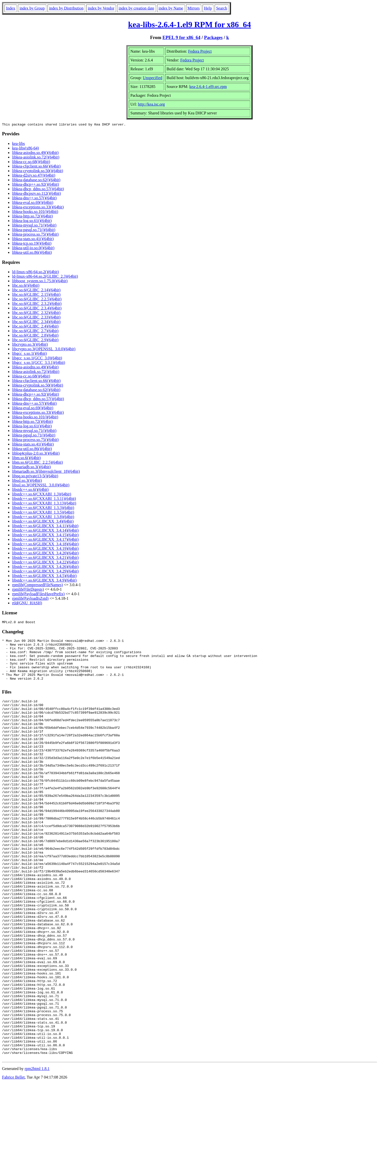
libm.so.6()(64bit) (26, 458)
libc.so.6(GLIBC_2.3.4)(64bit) (36, 309)
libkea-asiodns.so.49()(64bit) (35, 153)
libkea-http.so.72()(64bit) (32, 217)
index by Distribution (66, 8)
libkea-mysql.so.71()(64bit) (34, 226)
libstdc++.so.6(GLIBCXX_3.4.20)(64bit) (45, 554)
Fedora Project (200, 51)
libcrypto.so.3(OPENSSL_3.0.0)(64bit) (43, 350)
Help (208, 8)
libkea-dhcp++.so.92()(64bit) (35, 185)
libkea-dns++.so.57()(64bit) (34, 199)
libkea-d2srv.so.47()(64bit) (33, 176)
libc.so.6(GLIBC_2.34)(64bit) (36, 322)
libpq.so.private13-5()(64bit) (35, 477)
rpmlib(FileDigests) (28, 590)
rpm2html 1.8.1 (37, 1151)
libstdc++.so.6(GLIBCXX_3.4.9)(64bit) (44, 581)
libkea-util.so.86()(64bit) (32, 253)
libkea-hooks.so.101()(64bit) (35, 212)
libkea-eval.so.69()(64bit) (32, 203)
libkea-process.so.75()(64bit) (35, 235)
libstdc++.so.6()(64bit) (30, 490)
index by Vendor (101, 8)
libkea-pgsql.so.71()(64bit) (33, 230)
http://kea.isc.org (151, 104)
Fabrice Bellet (13, 1159)
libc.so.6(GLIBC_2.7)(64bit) (35, 331)
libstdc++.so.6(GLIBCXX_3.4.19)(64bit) (45, 549)
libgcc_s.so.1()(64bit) (29, 354)
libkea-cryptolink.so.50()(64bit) (37, 171)
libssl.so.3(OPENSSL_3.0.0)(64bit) (40, 486)
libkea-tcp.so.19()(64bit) (31, 244)
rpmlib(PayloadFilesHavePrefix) (38, 594)
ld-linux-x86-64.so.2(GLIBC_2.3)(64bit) (45, 277)
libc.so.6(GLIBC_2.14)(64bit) (36, 291)
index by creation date (136, 8)
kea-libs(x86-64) (25, 149)
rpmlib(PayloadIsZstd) (30, 599)
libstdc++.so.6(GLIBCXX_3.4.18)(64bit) (45, 545)
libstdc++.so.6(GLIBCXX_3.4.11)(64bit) (45, 526)
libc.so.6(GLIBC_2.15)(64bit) (36, 295)
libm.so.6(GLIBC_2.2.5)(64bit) (37, 463)
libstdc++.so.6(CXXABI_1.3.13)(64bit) (44, 504)
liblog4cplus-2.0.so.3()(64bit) (36, 454)
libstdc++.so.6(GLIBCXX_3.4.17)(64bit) (45, 540)
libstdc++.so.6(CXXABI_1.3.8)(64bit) (43, 517)
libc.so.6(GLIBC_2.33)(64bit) (36, 318)
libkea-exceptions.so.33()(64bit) (38, 208)
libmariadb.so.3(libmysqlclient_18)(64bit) (46, 472)
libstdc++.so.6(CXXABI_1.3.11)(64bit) (44, 499)
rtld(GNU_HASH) (27, 604)
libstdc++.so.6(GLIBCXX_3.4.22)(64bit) (45, 563)
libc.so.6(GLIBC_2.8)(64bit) (35, 336)
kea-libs (18, 144)
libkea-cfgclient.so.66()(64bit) (36, 167)
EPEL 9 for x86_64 (181, 37)
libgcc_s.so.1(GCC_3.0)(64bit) (37, 359)
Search (221, 8)
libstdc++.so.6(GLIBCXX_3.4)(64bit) (42, 522)
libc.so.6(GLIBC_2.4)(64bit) (35, 327)
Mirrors (193, 8)
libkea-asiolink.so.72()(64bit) (35, 158)
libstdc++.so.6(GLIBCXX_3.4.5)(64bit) (44, 576)
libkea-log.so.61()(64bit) (32, 221)
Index (10, 8)
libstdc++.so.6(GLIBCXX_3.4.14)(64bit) (45, 531)
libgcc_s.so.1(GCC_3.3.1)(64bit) (38, 363)
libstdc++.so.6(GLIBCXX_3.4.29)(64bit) (45, 572)
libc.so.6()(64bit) (25, 286)
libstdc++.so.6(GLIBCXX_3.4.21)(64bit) (45, 558)
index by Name (171, 8)
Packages (213, 37)
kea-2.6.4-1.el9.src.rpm (208, 86)
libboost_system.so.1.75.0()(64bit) (39, 281)
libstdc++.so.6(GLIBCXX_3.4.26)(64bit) (45, 567)
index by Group (32, 8)
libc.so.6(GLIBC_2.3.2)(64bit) (36, 304)
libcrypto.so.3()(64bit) (30, 345)
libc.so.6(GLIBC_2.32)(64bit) (36, 313)
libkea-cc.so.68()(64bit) (31, 162)
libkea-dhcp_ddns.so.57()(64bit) (38, 189)
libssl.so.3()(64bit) (27, 481)
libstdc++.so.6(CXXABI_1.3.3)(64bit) (43, 508)
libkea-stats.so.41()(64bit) (33, 239)
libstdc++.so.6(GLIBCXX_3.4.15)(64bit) (45, 535)
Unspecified (152, 78)
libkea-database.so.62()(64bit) (36, 180)
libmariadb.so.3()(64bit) (31, 467)
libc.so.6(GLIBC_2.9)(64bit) (35, 340)
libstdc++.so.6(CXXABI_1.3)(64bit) (41, 495)
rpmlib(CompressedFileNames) (37, 585)
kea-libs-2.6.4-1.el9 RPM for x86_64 (189, 24)
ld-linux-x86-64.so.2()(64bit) (35, 272)
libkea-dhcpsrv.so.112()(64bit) (36, 194)
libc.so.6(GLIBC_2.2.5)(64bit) (36, 300)
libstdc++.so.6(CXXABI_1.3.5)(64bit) (43, 513)
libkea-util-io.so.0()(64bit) (33, 248)
